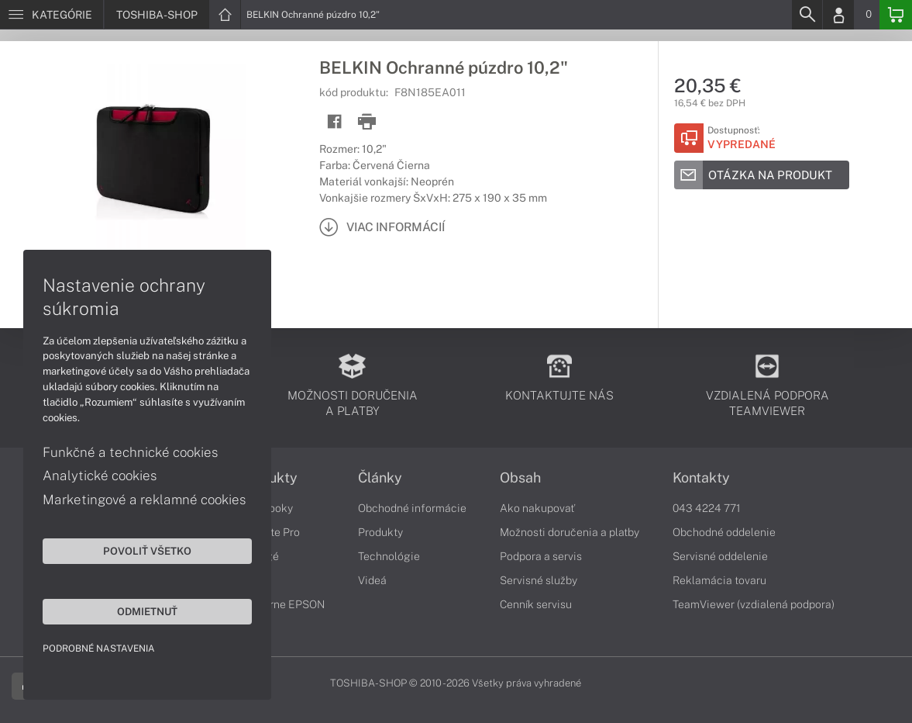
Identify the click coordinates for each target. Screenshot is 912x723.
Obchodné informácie (412, 508)
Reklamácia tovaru (719, 580)
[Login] (838, 14)
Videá (372, 580)
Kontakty (701, 478)
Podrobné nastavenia (99, 648)
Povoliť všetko (147, 551)
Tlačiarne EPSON (282, 604)
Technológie (389, 556)
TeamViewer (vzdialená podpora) (754, 604)
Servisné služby (538, 580)
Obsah (520, 478)
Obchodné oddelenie (724, 532)
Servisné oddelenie (720, 556)
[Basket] (895, 14)
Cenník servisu (536, 604)
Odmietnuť (147, 611)
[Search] (806, 14)
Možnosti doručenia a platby (569, 532)
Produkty (380, 532)
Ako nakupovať (537, 508)
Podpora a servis (541, 556)
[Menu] (51, 14)
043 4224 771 (707, 508)
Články (380, 478)
